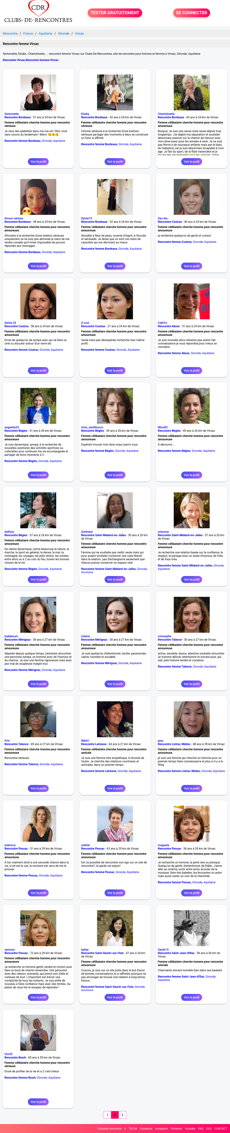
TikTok (133, 1128)
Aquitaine (59, 141)
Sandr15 (163, 949)
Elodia (85, 114)
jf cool (85, 323)
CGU (209, 1128)
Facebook (146, 1128)
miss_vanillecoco (92, 427)
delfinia (9, 531)
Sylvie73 (86, 218)
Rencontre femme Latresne (98, 771)
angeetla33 (11, 427)
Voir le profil (38, 161)
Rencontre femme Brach (20, 1077)
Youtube (190, 1128)
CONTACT (220, 1128)
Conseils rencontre (109, 1128)
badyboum (11, 636)
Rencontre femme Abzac (174, 353)
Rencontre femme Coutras (175, 242)
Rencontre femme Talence (175, 666)
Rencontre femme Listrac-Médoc (179, 771)
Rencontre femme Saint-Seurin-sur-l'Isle (107, 987)
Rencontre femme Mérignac (22, 670)
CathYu (162, 323)
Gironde (47, 141)
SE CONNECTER (191, 12)
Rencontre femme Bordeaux (22, 141)
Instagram (161, 1128)
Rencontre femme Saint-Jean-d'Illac (181, 976)
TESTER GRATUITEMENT (115, 12)
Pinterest (176, 1128)
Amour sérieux (13, 218)
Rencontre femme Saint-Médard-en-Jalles (108, 569)
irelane (85, 636)
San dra (162, 218)
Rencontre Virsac (14, 60)
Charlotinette (166, 114)
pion (160, 740)
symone (9, 949)
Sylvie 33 (10, 323)
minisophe (164, 636)
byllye (85, 949)
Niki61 (85, 740)
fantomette (11, 114)
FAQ (200, 1128)
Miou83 (162, 427)
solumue (163, 531)
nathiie (85, 845)
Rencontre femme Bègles (20, 461)
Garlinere (87, 531)
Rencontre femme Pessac (21, 875)
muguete (163, 845)
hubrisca (10, 845)
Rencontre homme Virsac (42, 60)
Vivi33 (8, 1054)
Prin (7, 740)
